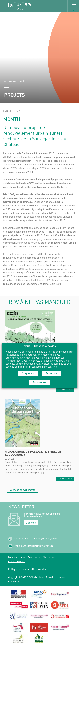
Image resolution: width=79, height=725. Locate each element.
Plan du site (49, 557)
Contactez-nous (16, 561)
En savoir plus (65, 389)
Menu (73, 6)
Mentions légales (16, 557)
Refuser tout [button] (51, 373)
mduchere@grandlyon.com (45, 538)
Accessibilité (34, 557)
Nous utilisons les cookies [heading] (40, 346)
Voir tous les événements (22, 490)
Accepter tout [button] (28, 373)
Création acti (14, 581)
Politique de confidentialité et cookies (27, 569)
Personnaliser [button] (39, 382)
